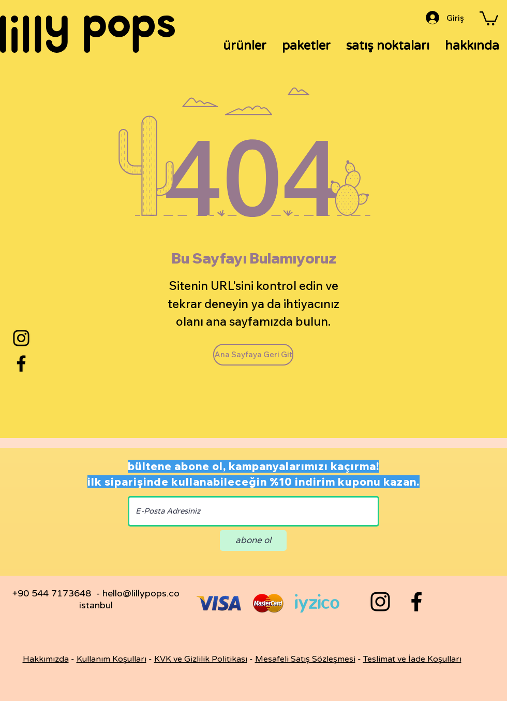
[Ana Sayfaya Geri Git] (253, 355)
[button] (489, 17)
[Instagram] (21, 338)
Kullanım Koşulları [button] (111, 659)
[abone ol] (253, 540)
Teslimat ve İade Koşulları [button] (412, 659)
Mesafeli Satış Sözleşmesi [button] (305, 659)
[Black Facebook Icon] (416, 602)
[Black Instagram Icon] (380, 602)
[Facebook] (21, 363)
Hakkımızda (46, 659)
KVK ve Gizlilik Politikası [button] (200, 659)
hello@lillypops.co (141, 593)
